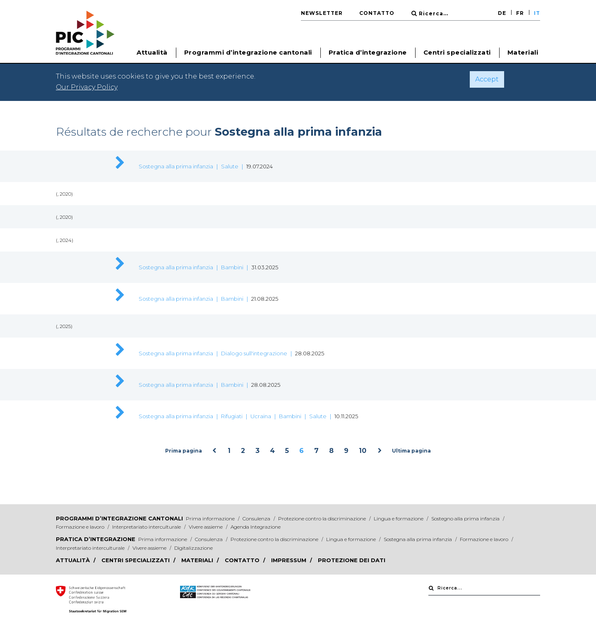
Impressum (289, 560)
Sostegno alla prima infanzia (466, 518)
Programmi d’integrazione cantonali (119, 518)
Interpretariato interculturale (147, 527)
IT (537, 13)
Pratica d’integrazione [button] (368, 52)
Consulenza (257, 518)
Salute (229, 166)
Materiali (522, 52)
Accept (487, 79)
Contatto (376, 13)
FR (520, 13)
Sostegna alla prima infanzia (176, 166)
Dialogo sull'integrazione (254, 353)
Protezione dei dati (351, 560)
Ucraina (260, 416)
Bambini (232, 267)
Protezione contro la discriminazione (322, 518)
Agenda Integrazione (256, 527)
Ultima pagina (411, 451)
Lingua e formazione (399, 518)
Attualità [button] (152, 52)
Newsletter (322, 13)
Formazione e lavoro (81, 527)
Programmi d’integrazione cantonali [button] (248, 52)
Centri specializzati (457, 52)
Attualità (73, 560)
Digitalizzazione (193, 548)
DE (502, 13)
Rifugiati (232, 416)
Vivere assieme (206, 527)
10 (362, 451)
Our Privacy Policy (87, 87)
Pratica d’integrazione (95, 539)
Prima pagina (183, 451)
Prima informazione (211, 518)
